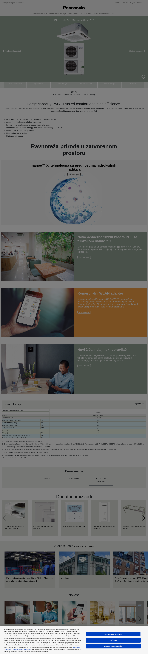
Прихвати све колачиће (113, 646)
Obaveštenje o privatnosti (22, 649)
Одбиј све (113, 640)
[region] (74, 640)
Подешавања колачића (113, 634)
